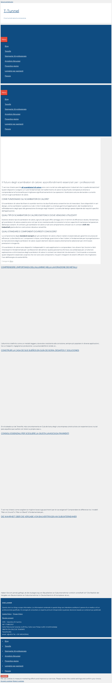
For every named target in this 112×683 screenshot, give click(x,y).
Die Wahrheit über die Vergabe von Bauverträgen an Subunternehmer (39, 516)
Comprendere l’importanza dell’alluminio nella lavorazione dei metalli (39, 267)
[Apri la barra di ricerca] (2, 34)
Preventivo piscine (12, 66)
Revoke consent (7, 618)
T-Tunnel (11, 11)
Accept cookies (6, 681)
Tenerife (8, 51)
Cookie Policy (7, 614)
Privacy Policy (18, 614)
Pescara (8, 76)
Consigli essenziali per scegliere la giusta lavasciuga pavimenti (35, 433)
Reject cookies (18, 681)
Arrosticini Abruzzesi (12, 61)
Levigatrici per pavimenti (14, 71)
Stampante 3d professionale (15, 56)
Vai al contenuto (7, 2)
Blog (7, 46)
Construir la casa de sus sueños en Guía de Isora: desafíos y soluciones (40, 350)
